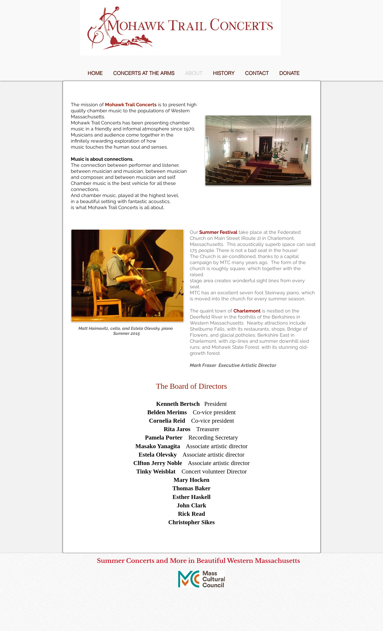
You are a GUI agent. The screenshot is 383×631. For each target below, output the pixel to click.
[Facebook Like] (201, 594)
